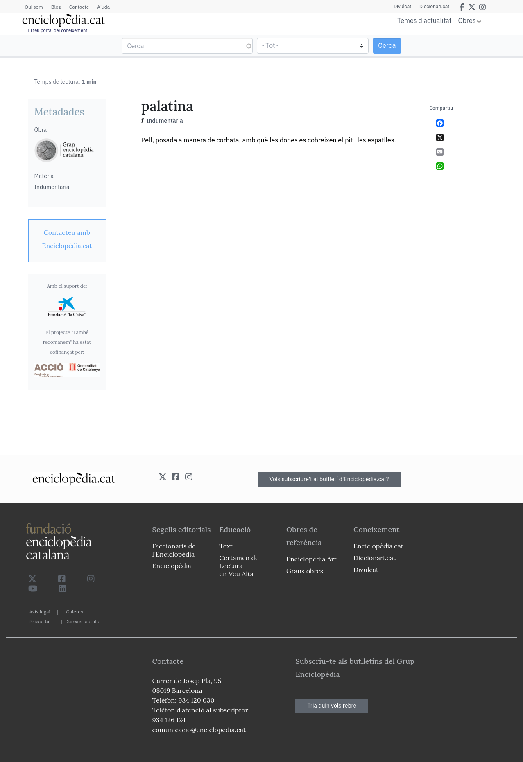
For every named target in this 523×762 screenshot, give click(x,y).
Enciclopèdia (171, 565)
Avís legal (39, 612)
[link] (67, 239)
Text (226, 546)
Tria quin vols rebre (331, 705)
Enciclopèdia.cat (378, 546)
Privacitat (40, 621)
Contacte (79, 7)
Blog (56, 7)
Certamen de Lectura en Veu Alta (238, 565)
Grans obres (304, 571)
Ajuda (103, 7)
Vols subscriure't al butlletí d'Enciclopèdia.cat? (329, 479)
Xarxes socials (83, 621)
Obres (467, 20)
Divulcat (402, 6)
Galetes (74, 612)
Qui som (34, 7)
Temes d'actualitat (424, 20)
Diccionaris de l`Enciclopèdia (174, 550)
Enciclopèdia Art (311, 559)
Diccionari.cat (434, 6)
